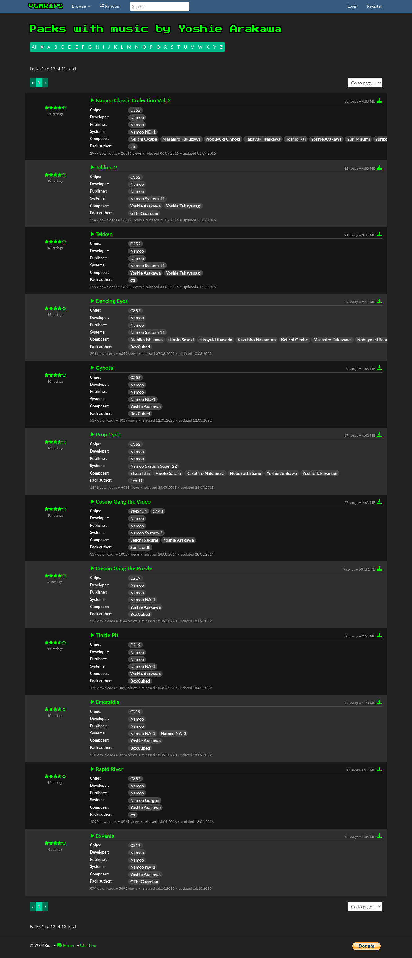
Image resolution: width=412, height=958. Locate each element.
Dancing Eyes (112, 301)
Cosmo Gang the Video (123, 502)
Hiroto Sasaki (181, 339)
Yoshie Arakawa (326, 139)
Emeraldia (107, 702)
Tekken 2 (106, 167)
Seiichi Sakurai (144, 540)
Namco (137, 117)
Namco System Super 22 (153, 466)
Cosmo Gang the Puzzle (124, 568)
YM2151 (138, 511)
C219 (135, 578)
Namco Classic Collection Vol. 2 (133, 100)
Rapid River (109, 769)
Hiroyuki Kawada (215, 339)
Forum (66, 945)
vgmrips (46, 6)
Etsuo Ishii (140, 473)
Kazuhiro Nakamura (257, 339)
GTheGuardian (144, 213)
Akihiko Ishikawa (146, 339)
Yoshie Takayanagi (183, 205)
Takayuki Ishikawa (263, 139)
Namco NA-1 (142, 599)
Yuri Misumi (358, 139)
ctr (132, 146)
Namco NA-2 (173, 733)
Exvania (105, 836)
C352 (135, 110)
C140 (157, 511)
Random (110, 6)
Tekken (104, 234)
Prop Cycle (109, 434)
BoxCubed (140, 346)
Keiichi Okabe (143, 139)
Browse (81, 6)
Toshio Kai (296, 139)
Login (352, 6)
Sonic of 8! (140, 547)
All (34, 46)
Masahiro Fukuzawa (181, 139)
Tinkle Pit (107, 635)
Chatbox (88, 945)
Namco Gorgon (144, 800)
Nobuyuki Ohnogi (223, 139)
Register (374, 6)
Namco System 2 (146, 532)
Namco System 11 (147, 198)
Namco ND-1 (143, 131)
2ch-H (136, 480)
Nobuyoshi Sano (372, 339)
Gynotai (105, 368)
